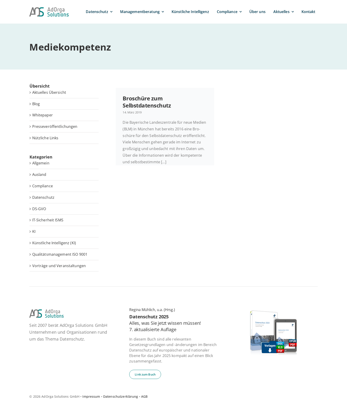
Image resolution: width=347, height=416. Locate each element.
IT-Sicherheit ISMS (47, 220)
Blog (36, 103)
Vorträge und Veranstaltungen (59, 265)
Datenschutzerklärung (120, 396)
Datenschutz (43, 197)
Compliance (42, 185)
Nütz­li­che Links (45, 137)
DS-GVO (39, 208)
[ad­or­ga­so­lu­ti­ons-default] (49, 9)
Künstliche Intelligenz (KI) (54, 242)
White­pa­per (42, 115)
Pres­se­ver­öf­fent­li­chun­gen (55, 126)
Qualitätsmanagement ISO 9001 (60, 254)
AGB (144, 396)
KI (33, 231)
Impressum (91, 396)
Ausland (39, 174)
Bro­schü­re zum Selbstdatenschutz (147, 101)
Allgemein (40, 163)
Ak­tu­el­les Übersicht (49, 92)
